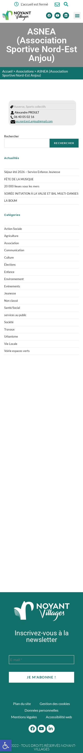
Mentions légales (24, 717)
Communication (14, 250)
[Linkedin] (66, 15)
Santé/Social (12, 307)
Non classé (11, 300)
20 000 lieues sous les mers (21, 186)
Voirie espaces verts (17, 351)
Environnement (14, 279)
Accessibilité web (59, 717)
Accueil (7, 71)
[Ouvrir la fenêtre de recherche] (66, 4)
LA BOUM (10, 200)
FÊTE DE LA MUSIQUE (19, 179)
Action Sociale (13, 229)
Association (11, 243)
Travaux (9, 329)
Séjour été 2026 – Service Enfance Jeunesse (32, 172)
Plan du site (22, 703)
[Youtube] (57, 15)
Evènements (12, 286)
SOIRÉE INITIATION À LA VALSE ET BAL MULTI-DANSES (41, 193)
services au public (15, 315)
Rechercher (11, 136)
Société (9, 322)
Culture (9, 257)
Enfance (9, 272)
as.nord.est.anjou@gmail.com (34, 121)
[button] (77, 15)
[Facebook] (49, 15)
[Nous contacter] (57, 4)
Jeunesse (10, 293)
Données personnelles (41, 710)
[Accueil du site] (41, 611)
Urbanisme (11, 336)
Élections (10, 264)
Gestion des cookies (55, 703)
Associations (25, 71)
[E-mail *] (41, 659)
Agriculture (11, 236)
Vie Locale (10, 344)
